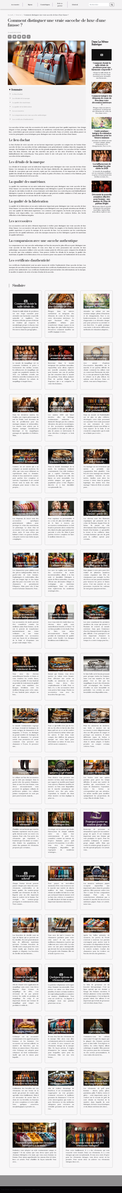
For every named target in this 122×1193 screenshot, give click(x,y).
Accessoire (15, 5)
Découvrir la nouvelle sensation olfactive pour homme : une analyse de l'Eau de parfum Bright (102, 199)
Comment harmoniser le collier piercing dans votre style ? (96, 358)
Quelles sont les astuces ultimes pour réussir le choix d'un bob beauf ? (61, 515)
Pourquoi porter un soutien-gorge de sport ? (96, 824)
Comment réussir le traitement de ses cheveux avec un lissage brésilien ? (26, 671)
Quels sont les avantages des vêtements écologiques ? (61, 826)
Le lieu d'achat (17, 94)
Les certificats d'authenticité (22, 119)
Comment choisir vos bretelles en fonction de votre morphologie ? (25, 1085)
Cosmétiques (45, 5)
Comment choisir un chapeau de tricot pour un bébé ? (25, 513)
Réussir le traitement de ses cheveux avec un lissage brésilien (61, 617)
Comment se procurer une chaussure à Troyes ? (25, 721)
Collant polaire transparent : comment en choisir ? (25, 772)
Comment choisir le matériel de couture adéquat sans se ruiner (25, 463)
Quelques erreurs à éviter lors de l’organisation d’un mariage (96, 463)
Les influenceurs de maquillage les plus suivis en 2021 (102, 166)
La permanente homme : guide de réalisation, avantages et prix (96, 515)
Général (75, 5)
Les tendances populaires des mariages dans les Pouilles (26, 412)
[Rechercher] (99, 4)
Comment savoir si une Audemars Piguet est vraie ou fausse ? (96, 878)
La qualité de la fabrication (22, 107)
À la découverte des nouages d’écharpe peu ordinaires (25, 1031)
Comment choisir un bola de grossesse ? (96, 979)
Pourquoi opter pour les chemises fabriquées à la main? (34, 1144)
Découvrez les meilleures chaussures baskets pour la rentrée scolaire (96, 932)
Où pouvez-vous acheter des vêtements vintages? (88, 1144)
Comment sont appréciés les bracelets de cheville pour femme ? (25, 932)
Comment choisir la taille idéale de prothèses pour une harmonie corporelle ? (102, 66)
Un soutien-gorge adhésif (25, 877)
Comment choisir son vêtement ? (26, 823)
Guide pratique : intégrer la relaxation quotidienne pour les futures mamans (101, 134)
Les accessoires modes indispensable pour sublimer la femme (25, 619)
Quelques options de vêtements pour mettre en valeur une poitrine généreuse (61, 982)
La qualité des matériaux (21, 102)
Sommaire (16, 89)
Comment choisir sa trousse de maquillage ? (25, 980)
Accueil (10, 15)
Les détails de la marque (21, 98)
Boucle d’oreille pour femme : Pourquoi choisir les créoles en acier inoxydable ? (96, 671)
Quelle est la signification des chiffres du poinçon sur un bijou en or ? (61, 722)
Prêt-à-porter (60, 4)
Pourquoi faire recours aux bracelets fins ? (61, 669)
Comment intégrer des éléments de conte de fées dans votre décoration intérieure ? (102, 100)
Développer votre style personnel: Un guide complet (96, 410)
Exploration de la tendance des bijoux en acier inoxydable (61, 462)
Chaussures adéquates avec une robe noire (61, 930)
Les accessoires (18, 111)
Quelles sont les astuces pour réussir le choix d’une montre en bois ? (61, 774)
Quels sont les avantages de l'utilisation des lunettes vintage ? (96, 619)
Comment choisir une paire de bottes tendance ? (96, 772)
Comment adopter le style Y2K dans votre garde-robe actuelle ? (61, 410)
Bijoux (30, 5)
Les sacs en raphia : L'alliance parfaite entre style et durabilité (61, 567)
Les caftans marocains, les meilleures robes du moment (96, 1033)
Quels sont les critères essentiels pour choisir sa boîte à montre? (96, 722)
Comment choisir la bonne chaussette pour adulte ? (25, 565)
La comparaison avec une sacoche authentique (29, 115)
